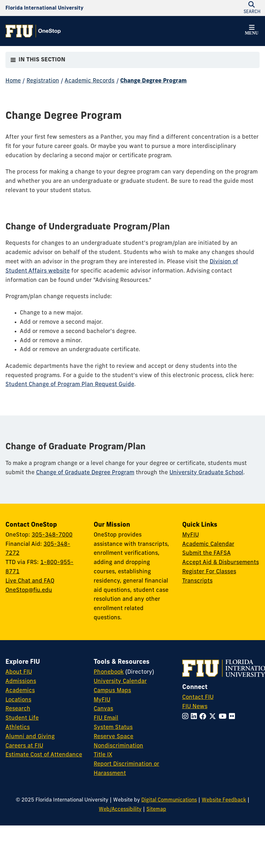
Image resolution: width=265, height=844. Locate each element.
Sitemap (156, 809)
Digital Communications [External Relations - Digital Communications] (169, 800)
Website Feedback (224, 800)
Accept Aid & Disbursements (220, 563)
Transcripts (197, 581)
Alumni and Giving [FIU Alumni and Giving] (30, 737)
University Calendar (120, 681)
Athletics (17, 727)
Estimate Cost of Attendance (43, 755)
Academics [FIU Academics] (20, 691)
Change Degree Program (153, 81)
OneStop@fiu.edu (28, 590)
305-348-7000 (52, 535)
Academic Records (89, 81)
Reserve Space (113, 737)
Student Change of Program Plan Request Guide (69, 385)
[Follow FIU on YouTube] (224, 717)
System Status (113, 727)
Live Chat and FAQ (29, 581)
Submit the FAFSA (206, 553)
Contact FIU (198, 697)
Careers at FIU (24, 746)
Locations (18, 700)
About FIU (18, 672)
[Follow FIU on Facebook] (204, 717)
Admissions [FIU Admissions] (20, 681)
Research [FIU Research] (17, 709)
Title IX (103, 755)
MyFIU (190, 535)
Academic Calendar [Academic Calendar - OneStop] (208, 544)
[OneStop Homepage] (33, 31)
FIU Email (106, 718)
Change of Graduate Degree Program (85, 473)
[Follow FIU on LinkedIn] (195, 717)
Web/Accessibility (120, 809)
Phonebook (109, 672)
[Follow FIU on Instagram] (186, 717)
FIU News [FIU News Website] (194, 707)
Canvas (103, 709)
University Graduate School (206, 473)
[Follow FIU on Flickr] (233, 717)
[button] (252, 31)
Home (13, 81)
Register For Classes (209, 572)
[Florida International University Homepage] (44, 8)
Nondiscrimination (118, 746)
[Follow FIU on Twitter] (214, 717)
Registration (43, 81)
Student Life (22, 718)
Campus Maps (112, 691)
